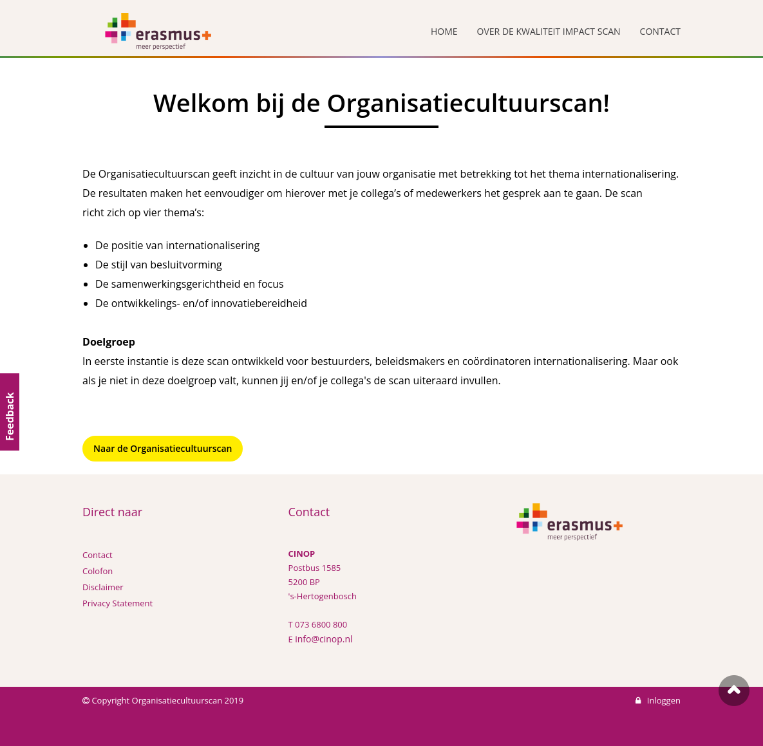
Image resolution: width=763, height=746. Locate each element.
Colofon (97, 571)
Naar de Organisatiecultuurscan (162, 448)
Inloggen (658, 700)
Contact (97, 555)
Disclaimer (103, 587)
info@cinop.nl (323, 639)
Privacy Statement (117, 603)
